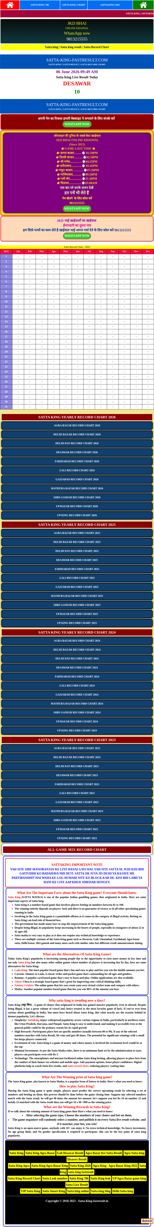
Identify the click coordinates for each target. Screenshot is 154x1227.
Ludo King (21, 970)
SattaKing (33, 1020)
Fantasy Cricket (24, 985)
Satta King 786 (78, 1178)
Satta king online (78, 1191)
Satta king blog (100, 1191)
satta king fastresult (81, 1172)
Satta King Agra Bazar (40, 1153)
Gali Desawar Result (70, 1153)
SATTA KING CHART (73, 5)
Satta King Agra (19, 1165)
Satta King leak (101, 1178)
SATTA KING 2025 (110, 5)
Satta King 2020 (80, 1165)
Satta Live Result (77, 1184)
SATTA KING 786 (40, 5)
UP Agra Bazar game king (129, 1178)
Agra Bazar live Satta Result (103, 1153)
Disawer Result (77, 1159)
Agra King (100, 1165)
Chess (18, 981)
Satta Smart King (53, 1191)
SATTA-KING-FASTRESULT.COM (77, 60)
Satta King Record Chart (24, 1178)
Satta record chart (78, 1066)
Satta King (14, 897)
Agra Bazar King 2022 (123, 1165)
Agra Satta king (134, 1153)
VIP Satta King (30, 1191)
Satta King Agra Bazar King (50, 1165)
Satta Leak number (54, 1178)
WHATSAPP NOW (77, 235)
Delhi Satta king (123, 1191)
